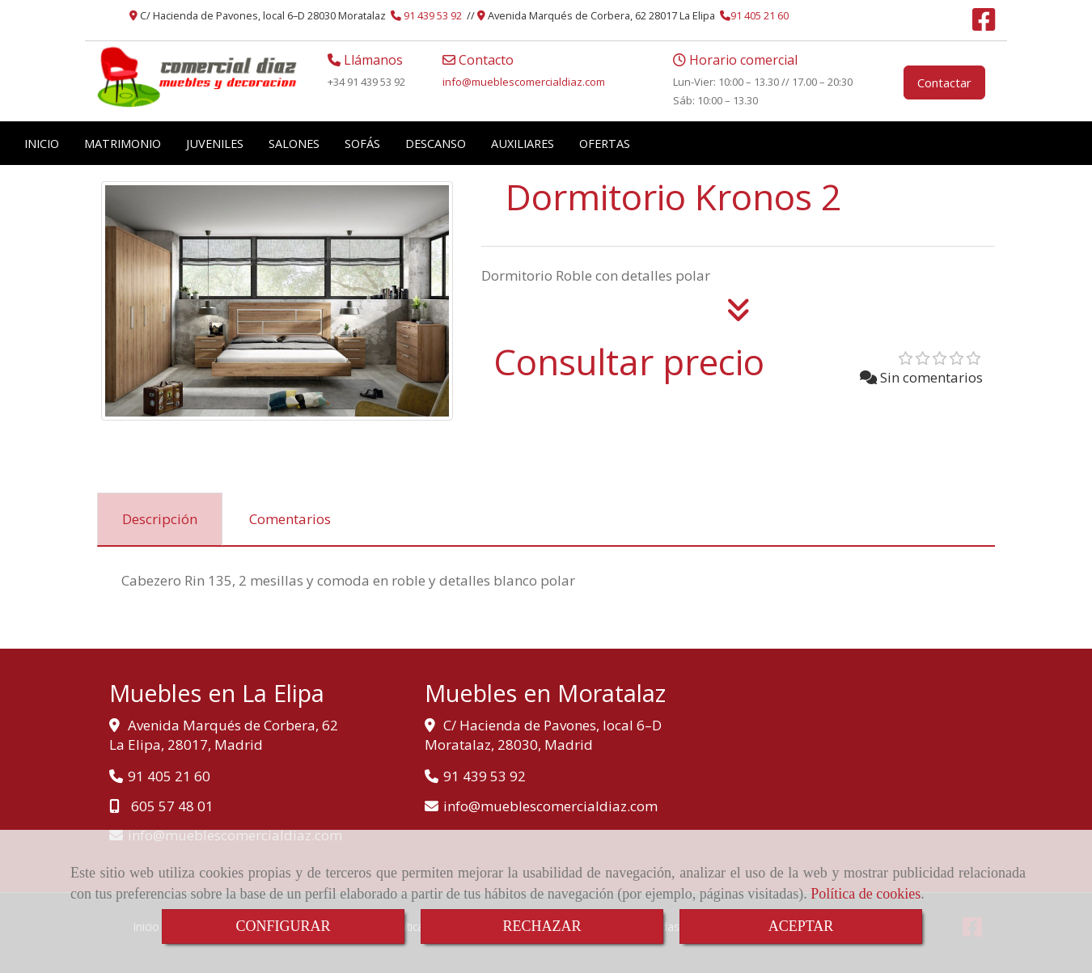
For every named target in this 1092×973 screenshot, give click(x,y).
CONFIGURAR (282, 926)
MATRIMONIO (122, 143)
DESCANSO (435, 143)
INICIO (41, 143)
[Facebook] (983, 24)
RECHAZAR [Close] (541, 926)
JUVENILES (214, 143)
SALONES (294, 143)
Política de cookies (866, 894)
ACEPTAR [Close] (801, 926)
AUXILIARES (522, 143)
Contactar (944, 82)
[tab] (159, 519)
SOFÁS (362, 143)
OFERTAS (604, 143)
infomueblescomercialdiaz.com (523, 81)
